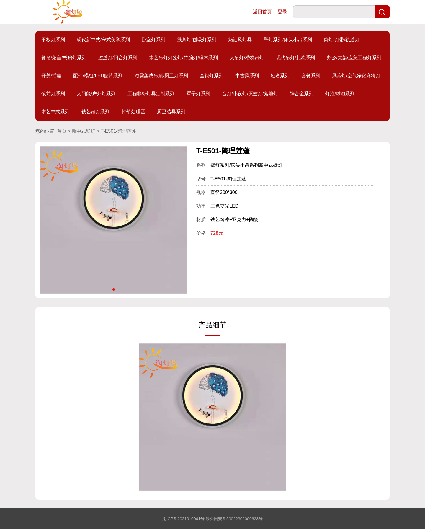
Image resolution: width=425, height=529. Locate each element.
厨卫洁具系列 (171, 111)
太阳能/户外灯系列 (96, 93)
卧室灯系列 (153, 39)
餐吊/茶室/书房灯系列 (63, 57)
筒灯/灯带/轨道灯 (341, 39)
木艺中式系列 (55, 111)
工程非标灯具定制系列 (151, 93)
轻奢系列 (280, 75)
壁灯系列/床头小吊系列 (288, 39)
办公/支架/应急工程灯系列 (354, 57)
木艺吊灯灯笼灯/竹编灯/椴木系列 (183, 57)
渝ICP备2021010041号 (183, 518)
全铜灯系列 (211, 75)
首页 (61, 131)
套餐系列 (310, 75)
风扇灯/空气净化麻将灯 (356, 75)
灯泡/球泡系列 (340, 93)
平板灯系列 (53, 39)
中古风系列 (247, 75)
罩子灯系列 (198, 93)
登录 (282, 11)
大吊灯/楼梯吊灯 (247, 57)
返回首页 (262, 11)
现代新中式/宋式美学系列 (103, 39)
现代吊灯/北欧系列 (295, 57)
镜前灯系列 (53, 93)
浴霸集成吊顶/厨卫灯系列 (161, 75)
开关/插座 (51, 75)
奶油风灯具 (240, 39)
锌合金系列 (301, 93)
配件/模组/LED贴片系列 (98, 75)
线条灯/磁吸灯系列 (196, 39)
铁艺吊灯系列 (95, 111)
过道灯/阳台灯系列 (117, 57)
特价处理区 (133, 111)
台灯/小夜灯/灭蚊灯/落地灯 (250, 93)
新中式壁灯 (83, 131)
